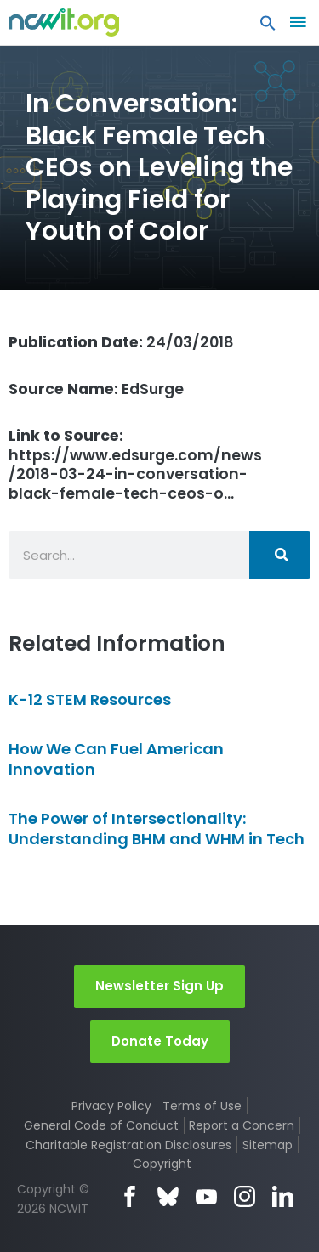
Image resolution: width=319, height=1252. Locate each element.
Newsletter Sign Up (159, 986)
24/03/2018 (121, 342)
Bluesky (168, 1196)
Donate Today (159, 1041)
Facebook (129, 1196)
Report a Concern (241, 1125)
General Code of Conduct (101, 1125)
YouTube (206, 1196)
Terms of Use (202, 1105)
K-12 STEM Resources (90, 699)
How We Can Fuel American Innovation (116, 758)
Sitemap (267, 1144)
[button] (267, 27)
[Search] (279, 555)
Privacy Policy (111, 1105)
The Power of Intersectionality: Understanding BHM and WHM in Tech (157, 828)
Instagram (244, 1196)
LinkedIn (282, 1196)
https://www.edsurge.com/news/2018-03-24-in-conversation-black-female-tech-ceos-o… (135, 465)
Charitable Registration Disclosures (128, 1144)
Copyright (162, 1163)
